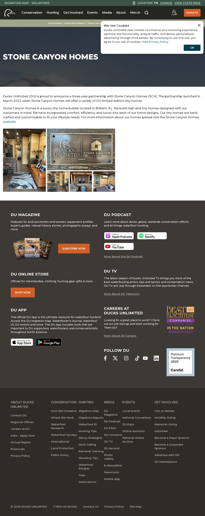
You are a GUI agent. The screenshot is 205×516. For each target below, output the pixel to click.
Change (166, 3)
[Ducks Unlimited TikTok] (137, 358)
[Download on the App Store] (22, 342)
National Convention (136, 417)
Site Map (136, 506)
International (60, 441)
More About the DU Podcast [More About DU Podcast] (123, 256)
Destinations (87, 482)
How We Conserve (63, 411)
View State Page (188, 3)
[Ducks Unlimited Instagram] (126, 358)
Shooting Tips (88, 458)
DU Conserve (113, 435)
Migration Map (16, 3)
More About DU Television (122, 294)
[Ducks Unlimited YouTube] (145, 358)
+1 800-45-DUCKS (65, 506)
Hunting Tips (88, 431)
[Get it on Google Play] (48, 342)
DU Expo (128, 424)
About (121, 12)
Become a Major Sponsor (172, 438)
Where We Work (62, 417)
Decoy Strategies (90, 438)
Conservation (31, 12)
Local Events (131, 411)
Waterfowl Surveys (64, 435)
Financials (18, 449)
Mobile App (112, 479)
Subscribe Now (74, 248)
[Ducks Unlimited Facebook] (105, 358)
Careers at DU (20, 429)
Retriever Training (91, 451)
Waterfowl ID (88, 424)
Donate (192, 12)
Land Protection (62, 448)
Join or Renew (164, 411)
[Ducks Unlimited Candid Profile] (181, 362)
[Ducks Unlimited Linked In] (156, 358)
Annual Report (21, 442)
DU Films (110, 428)
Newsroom (111, 472)
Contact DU (19, 415)
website (9, 122)
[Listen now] (119, 236)
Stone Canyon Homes (99, 23)
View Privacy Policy (155, 42)
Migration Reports (91, 417)
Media (107, 12)
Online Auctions (133, 431)
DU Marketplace (166, 461)
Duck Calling (87, 444)
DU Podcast (112, 421)
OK (192, 47)
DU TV (108, 441)
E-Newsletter (113, 465)
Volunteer (40, 3)
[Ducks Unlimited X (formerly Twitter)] (115, 358)
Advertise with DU (167, 455)
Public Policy (60, 455)
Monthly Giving (165, 417)
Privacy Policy (20, 456)
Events (92, 12)
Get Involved (73, 12)
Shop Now (23, 292)
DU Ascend (111, 448)
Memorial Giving (166, 424)
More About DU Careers (120, 336)
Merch (135, 12)
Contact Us (90, 506)
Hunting (53, 12)
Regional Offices (22, 422)
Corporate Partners (74, 23)
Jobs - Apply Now (23, 435)
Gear (82, 475)
